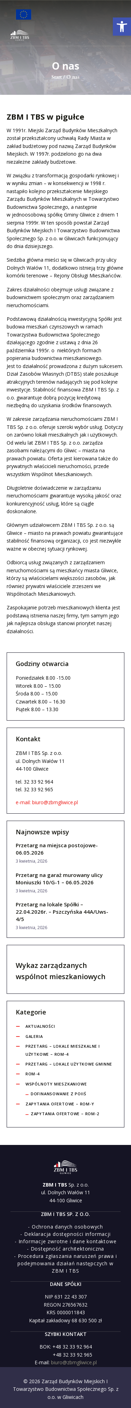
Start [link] (56, 77)
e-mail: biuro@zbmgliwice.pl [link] (47, 802)
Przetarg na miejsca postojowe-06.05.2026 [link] (57, 849)
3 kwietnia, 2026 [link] (31, 861)
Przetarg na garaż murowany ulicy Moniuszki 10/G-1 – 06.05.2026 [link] (59, 878)
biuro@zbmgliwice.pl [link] (74, 1362)
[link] (122, 26)
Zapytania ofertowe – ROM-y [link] (60, 1103)
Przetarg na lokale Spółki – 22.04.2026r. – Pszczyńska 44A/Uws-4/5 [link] (62, 911)
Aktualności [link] (40, 1026)
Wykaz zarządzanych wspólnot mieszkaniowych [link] (60, 971)
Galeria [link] (34, 1036)
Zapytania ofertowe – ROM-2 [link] (65, 1113)
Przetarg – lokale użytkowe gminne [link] (69, 1064)
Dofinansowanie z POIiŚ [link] (58, 1093)
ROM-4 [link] (32, 1073)
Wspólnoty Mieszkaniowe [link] (56, 1084)
